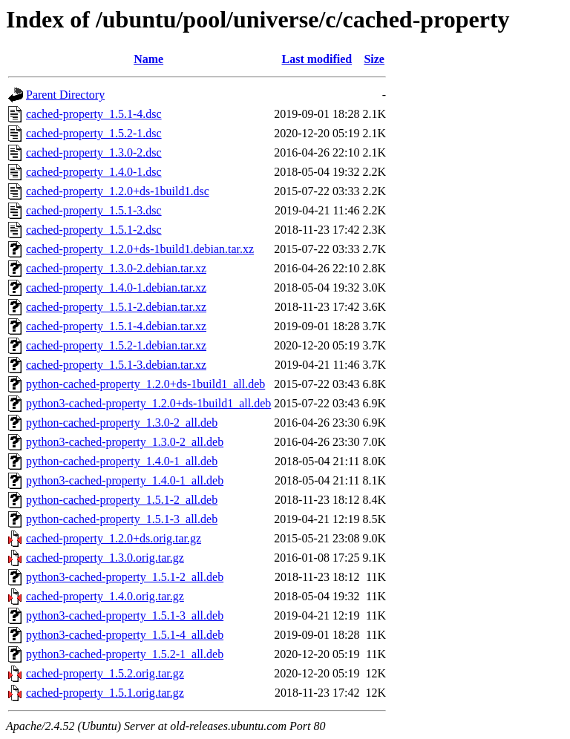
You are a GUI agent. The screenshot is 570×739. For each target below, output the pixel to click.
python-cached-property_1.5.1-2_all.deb (121, 499)
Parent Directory (65, 94)
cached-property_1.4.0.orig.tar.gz (105, 596)
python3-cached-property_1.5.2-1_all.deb (124, 654)
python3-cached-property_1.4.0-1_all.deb (124, 480)
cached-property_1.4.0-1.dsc (94, 171)
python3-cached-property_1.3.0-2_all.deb (124, 442)
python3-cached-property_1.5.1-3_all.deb (124, 615)
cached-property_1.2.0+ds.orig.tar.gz (113, 538)
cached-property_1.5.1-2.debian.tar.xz (116, 306)
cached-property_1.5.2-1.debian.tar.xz (116, 345)
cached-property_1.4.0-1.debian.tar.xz (116, 287)
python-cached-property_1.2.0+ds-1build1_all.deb (145, 384)
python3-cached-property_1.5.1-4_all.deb (124, 634)
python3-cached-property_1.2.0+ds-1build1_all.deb (148, 403)
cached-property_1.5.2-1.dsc (94, 133)
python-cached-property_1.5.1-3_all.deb (121, 519)
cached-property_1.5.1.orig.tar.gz (105, 692)
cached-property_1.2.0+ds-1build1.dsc (117, 191)
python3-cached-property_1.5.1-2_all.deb (124, 577)
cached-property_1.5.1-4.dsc (94, 114)
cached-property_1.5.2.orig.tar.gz (105, 673)
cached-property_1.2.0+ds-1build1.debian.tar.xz (140, 249)
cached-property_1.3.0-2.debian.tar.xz (116, 268)
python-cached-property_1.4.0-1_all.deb (121, 461)
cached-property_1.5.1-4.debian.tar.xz (116, 326)
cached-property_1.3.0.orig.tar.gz (105, 557)
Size (374, 59)
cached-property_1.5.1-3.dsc (94, 210)
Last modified (317, 59)
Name (148, 59)
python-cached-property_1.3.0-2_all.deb (121, 422)
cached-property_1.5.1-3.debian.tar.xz (116, 364)
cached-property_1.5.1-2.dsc (94, 229)
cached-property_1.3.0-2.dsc (94, 152)
